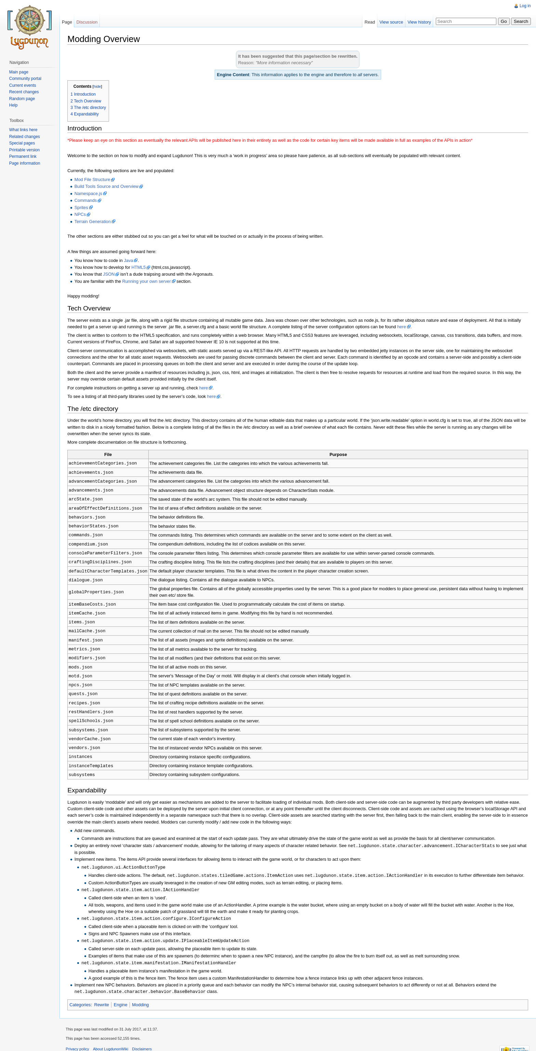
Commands (87, 200)
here (403, 326)
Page (68, 22)
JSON (110, 274)
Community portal (26, 78)
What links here (24, 129)
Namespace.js (89, 193)
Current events (23, 85)
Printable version (25, 150)
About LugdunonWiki (112, 1036)
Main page (19, 72)
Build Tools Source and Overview (108, 186)
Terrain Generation (94, 221)
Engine (122, 990)
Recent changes (24, 91)
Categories (81, 990)
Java (129, 260)
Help (14, 105)
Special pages (22, 143)
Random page (22, 98)
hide (98, 87)
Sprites (82, 207)
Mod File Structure (93, 179)
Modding (141, 990)
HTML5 (140, 267)
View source (391, 22)
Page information (25, 163)
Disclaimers (143, 1036)
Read (369, 22)
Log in (525, 5)
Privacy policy (78, 1036)
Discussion (87, 22)
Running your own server (147, 281)
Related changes (25, 136)
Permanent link (23, 156)
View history (419, 22)
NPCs (81, 214)
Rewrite (102, 990)
